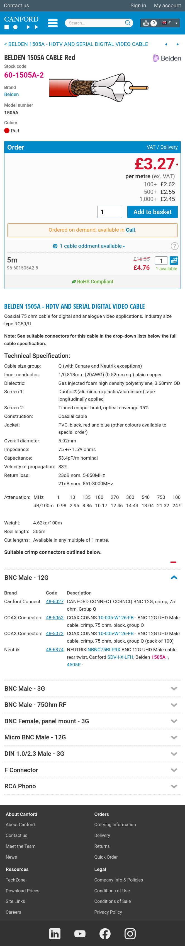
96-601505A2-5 (22, 268)
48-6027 (55, 601)
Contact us (16, 6)
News (11, 857)
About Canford (20, 824)
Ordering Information (115, 824)
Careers (13, 912)
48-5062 (55, 617)
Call (130, 230)
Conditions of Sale (112, 901)
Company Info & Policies (118, 880)
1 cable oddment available (89, 246)
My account (167, 6)
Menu (53, 23)
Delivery (169, 147)
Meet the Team (21, 846)
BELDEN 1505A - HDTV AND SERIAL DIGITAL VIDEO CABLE (74, 306)
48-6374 (55, 649)
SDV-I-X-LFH (120, 657)
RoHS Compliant (93, 281)
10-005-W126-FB (117, 617)
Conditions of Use (112, 890)
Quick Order (106, 857)
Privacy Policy (108, 912)
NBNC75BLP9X (103, 649)
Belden (11, 94)
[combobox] (99, 23)
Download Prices (23, 890)
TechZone (16, 880)
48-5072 (55, 633)
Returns (102, 846)
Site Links (15, 901)
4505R (75, 664)
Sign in (138, 6)
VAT (151, 147)
